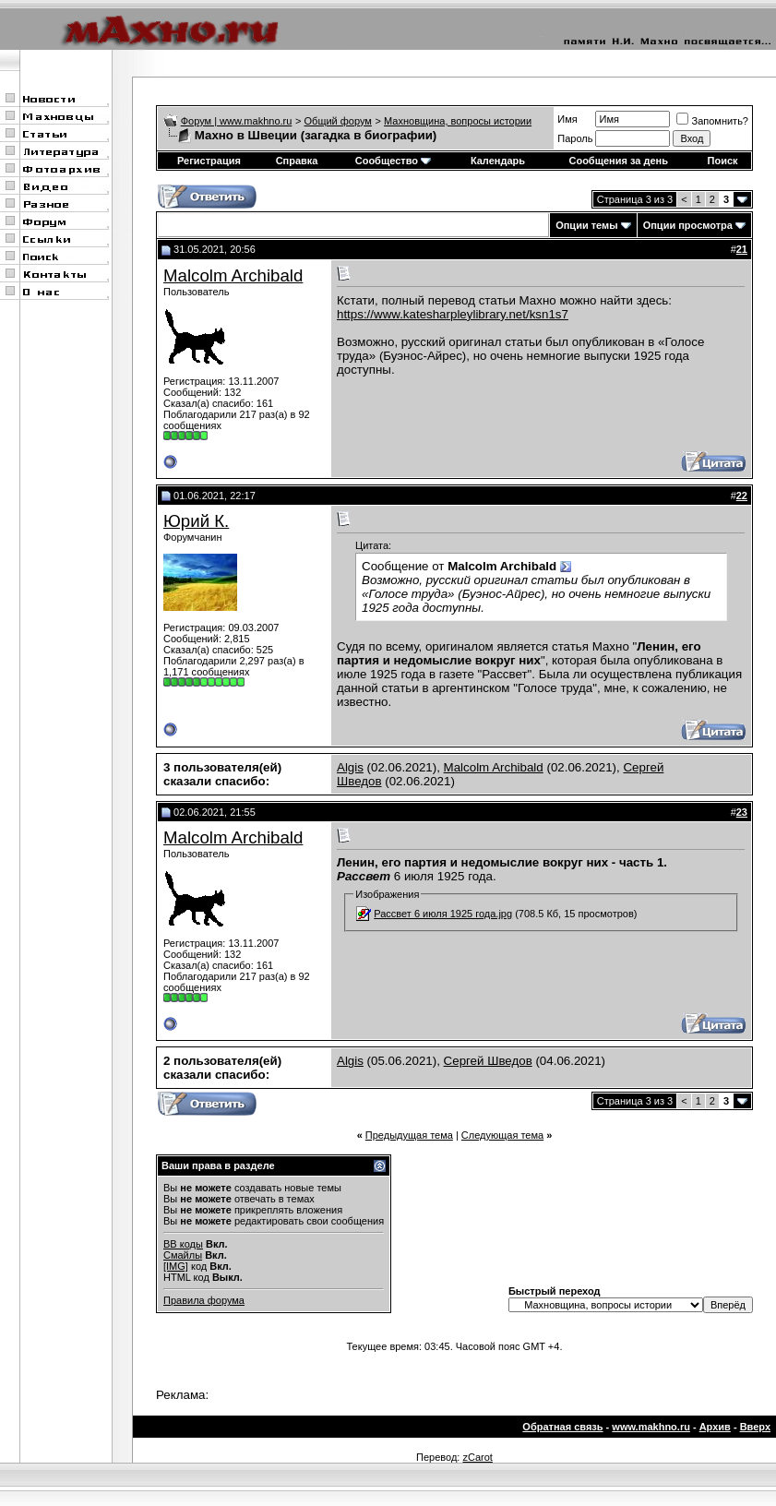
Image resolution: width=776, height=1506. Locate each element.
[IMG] (175, 1266)
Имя (567, 119)
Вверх (755, 1426)
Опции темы (586, 225)
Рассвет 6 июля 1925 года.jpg (443, 913)
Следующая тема (502, 1135)
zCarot (477, 1457)
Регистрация (209, 160)
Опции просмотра (688, 225)
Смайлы (182, 1255)
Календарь (498, 160)
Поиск (723, 160)
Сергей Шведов (488, 1061)
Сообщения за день (617, 160)
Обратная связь (562, 1426)
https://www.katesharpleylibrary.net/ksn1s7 (452, 314)
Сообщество (393, 160)
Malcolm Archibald (233, 275)
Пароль (574, 138)
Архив (715, 1426)
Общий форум (338, 120)
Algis (350, 767)
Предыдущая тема (409, 1135)
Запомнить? (712, 120)
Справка (297, 160)
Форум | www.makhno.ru (236, 120)
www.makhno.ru (651, 1426)
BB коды (183, 1243)
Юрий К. (196, 521)
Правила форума (204, 1300)
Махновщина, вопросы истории (457, 120)
